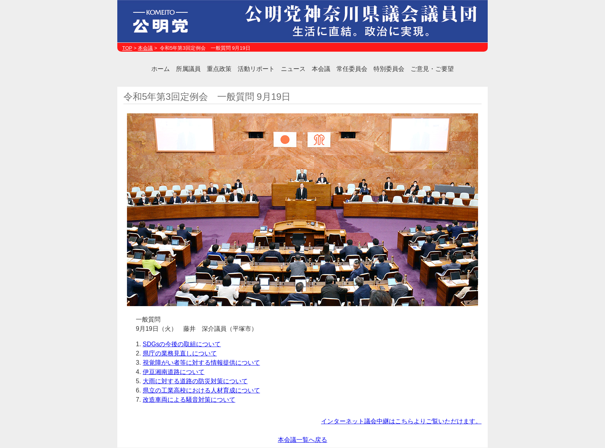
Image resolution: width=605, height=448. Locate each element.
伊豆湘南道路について (173, 372)
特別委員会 (388, 69)
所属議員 (188, 69)
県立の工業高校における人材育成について (201, 390)
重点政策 (219, 69)
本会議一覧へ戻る (302, 439)
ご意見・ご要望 (432, 69)
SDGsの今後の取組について (182, 344)
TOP (127, 48)
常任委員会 (351, 69)
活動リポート (256, 69)
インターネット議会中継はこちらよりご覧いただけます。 (401, 421)
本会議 (145, 48)
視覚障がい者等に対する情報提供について (201, 362)
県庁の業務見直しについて (180, 353)
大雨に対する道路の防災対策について (195, 381)
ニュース (293, 69)
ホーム (160, 69)
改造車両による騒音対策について (189, 399)
